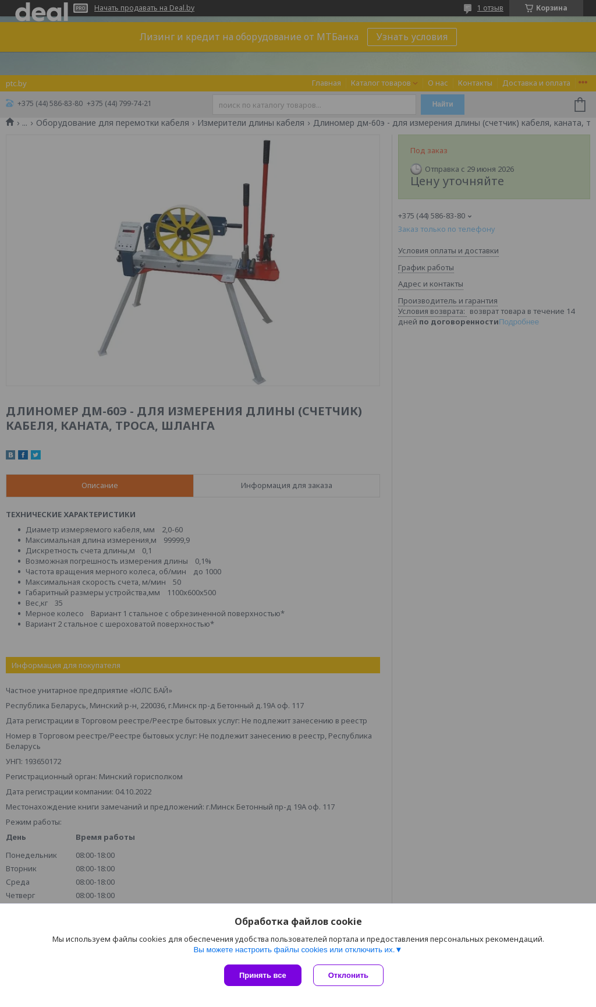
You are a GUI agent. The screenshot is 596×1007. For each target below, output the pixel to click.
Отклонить (348, 975)
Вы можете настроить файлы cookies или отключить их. (294, 949)
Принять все (262, 975)
